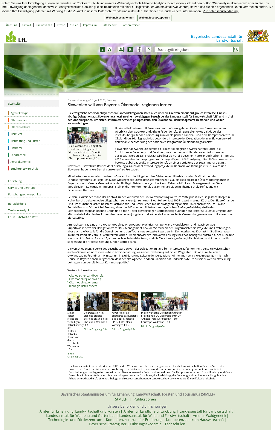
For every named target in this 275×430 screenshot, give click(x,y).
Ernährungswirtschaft (23, 168)
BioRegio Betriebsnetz (83, 286)
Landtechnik (17, 155)
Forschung (15, 181)
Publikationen (44, 25)
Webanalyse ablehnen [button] (120, 17)
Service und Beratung (21, 188)
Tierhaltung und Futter (24, 141)
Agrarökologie (18, 113)
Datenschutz (109, 25)
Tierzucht (15, 134)
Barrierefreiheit (131, 25)
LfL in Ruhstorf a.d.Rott (23, 217)
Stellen (74, 25)
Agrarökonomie (19, 161)
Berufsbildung (17, 204)
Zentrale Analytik (19, 210)
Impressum (90, 25)
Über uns (11, 25)
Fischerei (15, 148)
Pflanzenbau (17, 120)
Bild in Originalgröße (75, 355)
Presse (61, 25)
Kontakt (26, 25)
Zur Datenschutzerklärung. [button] (220, 11)
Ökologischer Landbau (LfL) (86, 275)
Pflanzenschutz (19, 127)
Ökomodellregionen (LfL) (85, 279)
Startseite (14, 103)
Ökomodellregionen (83, 282)
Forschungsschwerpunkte (24, 194)
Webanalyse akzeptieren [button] (154, 17)
